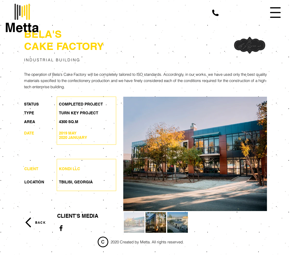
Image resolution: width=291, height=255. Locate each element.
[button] (215, 13)
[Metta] (22, 27)
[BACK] (40, 222)
